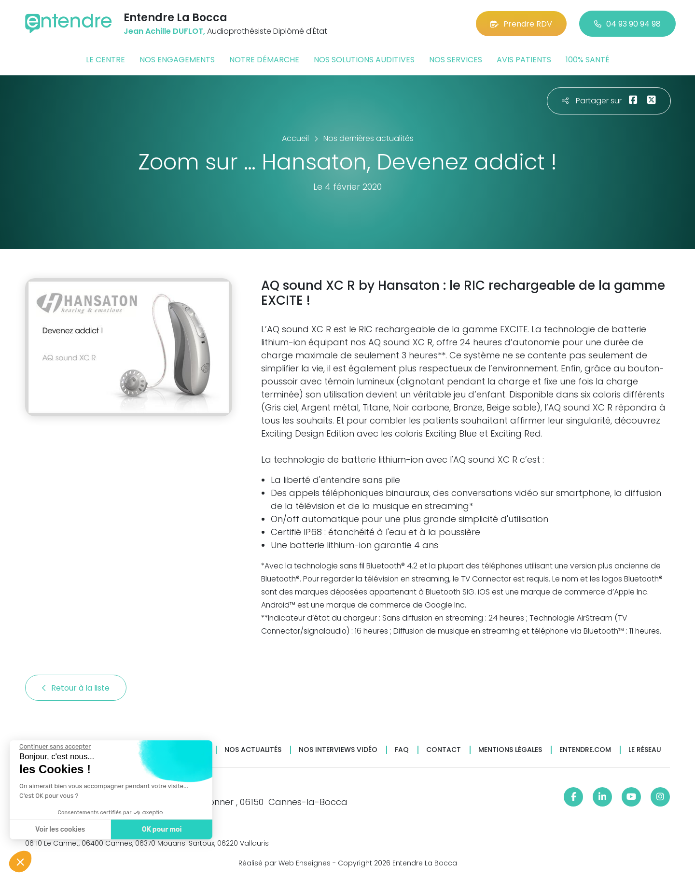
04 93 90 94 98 (627, 23)
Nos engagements (177, 59)
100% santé (588, 59)
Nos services (455, 59)
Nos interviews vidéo (338, 750)
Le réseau (644, 750)
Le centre (105, 59)
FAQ (402, 750)
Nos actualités (252, 750)
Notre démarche (264, 59)
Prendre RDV (521, 23)
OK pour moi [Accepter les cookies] (161, 829)
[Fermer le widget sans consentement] (54, 746)
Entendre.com (585, 750)
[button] (20, 861)
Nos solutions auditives (364, 59)
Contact (443, 750)
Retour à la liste (75, 688)
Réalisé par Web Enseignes (284, 863)
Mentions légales (510, 750)
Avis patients (524, 59)
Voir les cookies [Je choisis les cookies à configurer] (59, 829)
